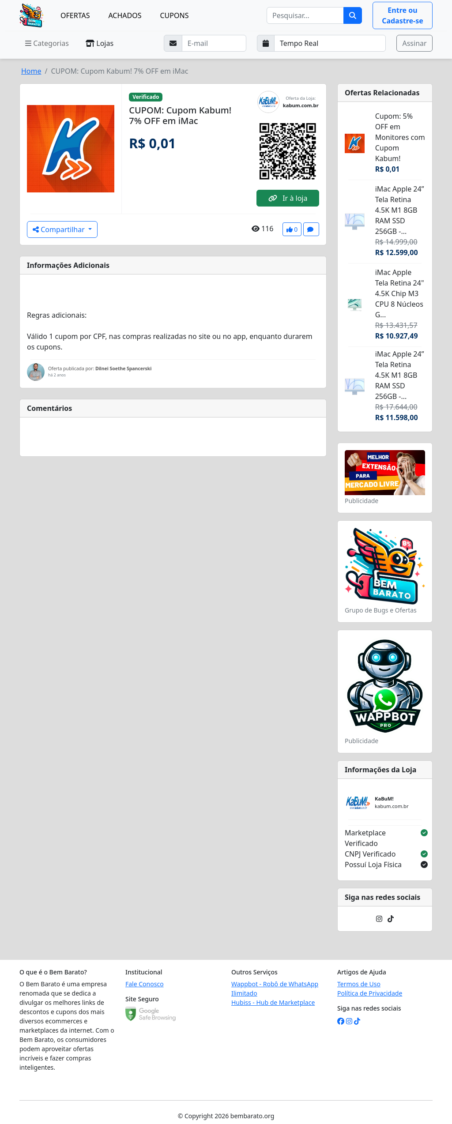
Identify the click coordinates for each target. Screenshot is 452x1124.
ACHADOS (124, 15)
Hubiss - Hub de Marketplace (273, 1002)
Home (31, 71)
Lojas (99, 43)
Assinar (414, 43)
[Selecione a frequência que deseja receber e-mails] (330, 43)
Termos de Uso (358, 984)
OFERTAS (75, 15)
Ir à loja (287, 198)
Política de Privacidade (369, 993)
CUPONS (174, 15)
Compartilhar (60, 229)
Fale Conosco (144, 984)
